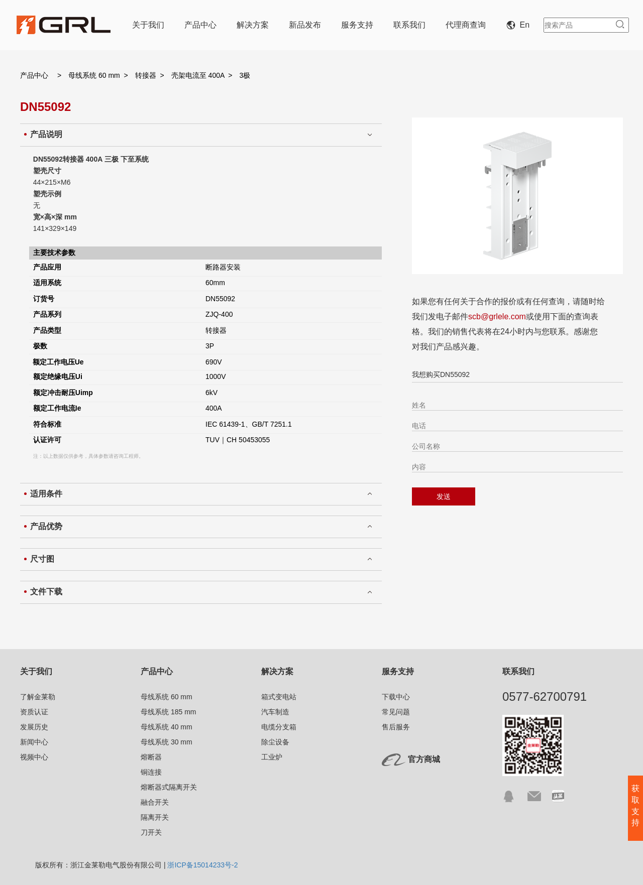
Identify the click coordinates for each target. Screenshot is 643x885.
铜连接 (151, 772)
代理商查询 (466, 25)
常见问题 (396, 712)
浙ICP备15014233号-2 (202, 865)
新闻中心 (34, 742)
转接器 (145, 75)
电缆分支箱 (278, 727)
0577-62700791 (544, 696)
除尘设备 (275, 742)
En (520, 25)
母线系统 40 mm (166, 727)
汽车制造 (275, 712)
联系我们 (409, 25)
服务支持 (357, 25)
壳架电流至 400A (198, 75)
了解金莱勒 (37, 697)
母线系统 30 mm (166, 742)
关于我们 (148, 25)
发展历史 (34, 727)
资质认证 (34, 712)
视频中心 (34, 757)
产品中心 (200, 25)
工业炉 (271, 757)
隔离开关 (155, 817)
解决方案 (253, 25)
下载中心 (396, 697)
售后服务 (396, 727)
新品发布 (305, 25)
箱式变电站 (278, 697)
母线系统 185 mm (168, 712)
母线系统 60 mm (94, 75)
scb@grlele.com (497, 316)
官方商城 (424, 759)
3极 (245, 75)
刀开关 (151, 832)
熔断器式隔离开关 (169, 787)
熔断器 (151, 757)
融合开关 (155, 802)
